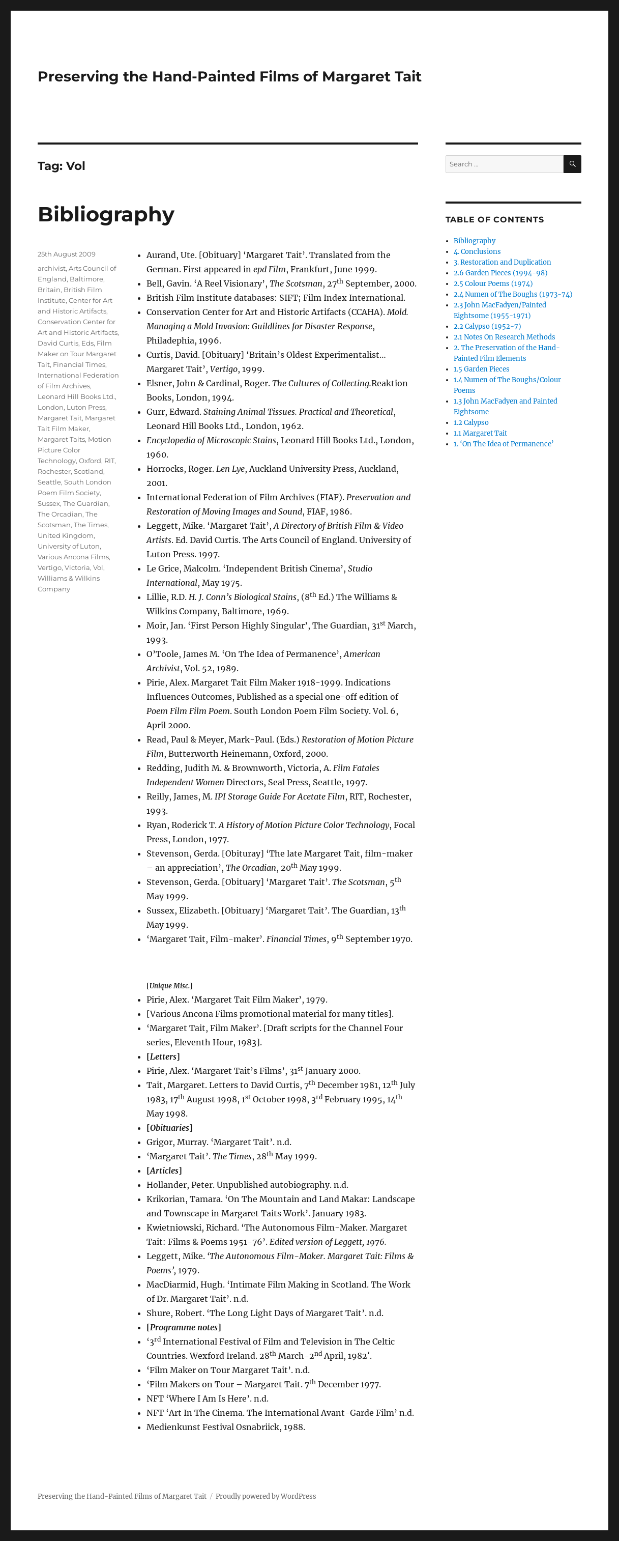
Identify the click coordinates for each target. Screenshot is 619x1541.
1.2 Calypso (471, 422)
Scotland (88, 471)
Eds (87, 343)
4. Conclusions (477, 251)
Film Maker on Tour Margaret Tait (77, 353)
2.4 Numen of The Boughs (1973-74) (513, 294)
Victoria (77, 567)
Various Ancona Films (73, 557)
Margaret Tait (60, 418)
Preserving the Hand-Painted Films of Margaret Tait (230, 76)
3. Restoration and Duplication (502, 262)
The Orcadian (60, 514)
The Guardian (85, 503)
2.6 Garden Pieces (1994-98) (501, 273)
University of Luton (69, 546)
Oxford (90, 460)
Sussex (49, 503)
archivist (52, 268)
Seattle (49, 482)
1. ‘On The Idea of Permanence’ (504, 444)
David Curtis (58, 343)
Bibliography (106, 214)
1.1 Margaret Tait (480, 433)
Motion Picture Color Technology (74, 450)
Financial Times (79, 364)
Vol (98, 567)
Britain (49, 290)
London (51, 407)
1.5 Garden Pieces (482, 369)
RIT (109, 460)
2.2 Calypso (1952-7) (487, 326)
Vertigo (50, 567)
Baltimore (86, 279)
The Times (90, 525)
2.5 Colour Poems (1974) (493, 283)
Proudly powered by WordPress (266, 1496)
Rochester (54, 471)
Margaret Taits (61, 439)
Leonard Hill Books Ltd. (76, 396)
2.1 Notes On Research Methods (504, 337)
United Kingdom (66, 535)
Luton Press (86, 407)
